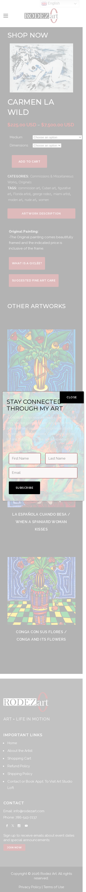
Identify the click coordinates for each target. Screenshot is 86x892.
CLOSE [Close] (72, 397)
